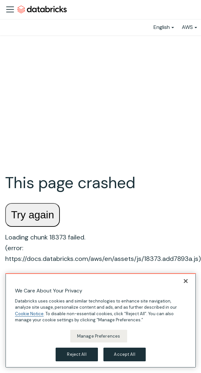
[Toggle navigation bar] (10, 9)
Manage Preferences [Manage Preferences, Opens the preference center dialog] (98, 336)
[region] (100, 320)
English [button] (162, 27)
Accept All (124, 354)
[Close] (186, 281)
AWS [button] (187, 27)
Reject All (76, 354)
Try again (32, 215)
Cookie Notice (29, 313)
